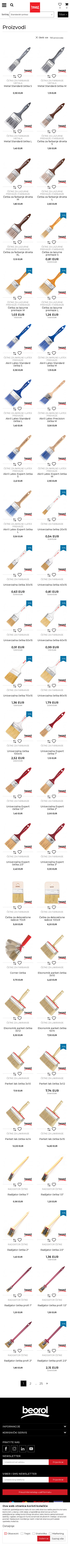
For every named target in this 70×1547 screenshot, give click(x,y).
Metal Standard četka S (18, 86)
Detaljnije (8, 1526)
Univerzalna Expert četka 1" (52, 752)
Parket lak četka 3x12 (52, 1084)
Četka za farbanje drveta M (18, 198)
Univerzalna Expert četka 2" (52, 807)
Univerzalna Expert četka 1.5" (18, 807)
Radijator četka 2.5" (52, 1250)
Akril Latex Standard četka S (18, 364)
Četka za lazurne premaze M (18, 309)
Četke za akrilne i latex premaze (18, 358)
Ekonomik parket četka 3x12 (18, 1029)
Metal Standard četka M (52, 86)
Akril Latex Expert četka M (52, 475)
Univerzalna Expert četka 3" (52, 863)
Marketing (58, 1533)
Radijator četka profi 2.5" (52, 1361)
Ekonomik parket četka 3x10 (52, 974)
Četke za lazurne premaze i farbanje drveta (52, 138)
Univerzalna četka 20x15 (52, 529)
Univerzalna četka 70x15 (18, 695)
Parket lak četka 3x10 (18, 1084)
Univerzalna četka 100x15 (18, 752)
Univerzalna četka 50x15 (18, 640)
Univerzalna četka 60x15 (52, 640)
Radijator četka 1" (18, 1194)
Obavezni (13, 1533)
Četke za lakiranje (52, 967)
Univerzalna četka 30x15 (18, 585)
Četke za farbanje (52, 524)
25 (41, 1383)
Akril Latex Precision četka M (52, 419)
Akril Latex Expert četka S (18, 475)
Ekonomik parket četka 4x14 (52, 1029)
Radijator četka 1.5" (52, 1194)
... (36, 1383)
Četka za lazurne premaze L (52, 309)
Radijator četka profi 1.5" (52, 1305)
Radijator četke (18, 1189)
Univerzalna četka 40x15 (52, 585)
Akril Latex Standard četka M (52, 364)
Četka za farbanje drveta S (52, 142)
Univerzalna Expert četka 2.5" (18, 863)
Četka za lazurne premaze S (52, 253)
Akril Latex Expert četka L (18, 530)
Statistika (41, 1533)
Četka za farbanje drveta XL (18, 253)
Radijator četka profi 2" (18, 1361)
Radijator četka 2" (18, 1250)
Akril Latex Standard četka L (18, 419)
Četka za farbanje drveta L (52, 198)
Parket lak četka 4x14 (18, 1139)
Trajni (27, 1533)
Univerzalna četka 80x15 (52, 695)
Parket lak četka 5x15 (52, 1139)
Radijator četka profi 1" (18, 1305)
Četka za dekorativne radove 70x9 (18, 918)
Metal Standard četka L (18, 141)
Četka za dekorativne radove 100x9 (52, 918)
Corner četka (18, 973)
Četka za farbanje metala (18, 81)
